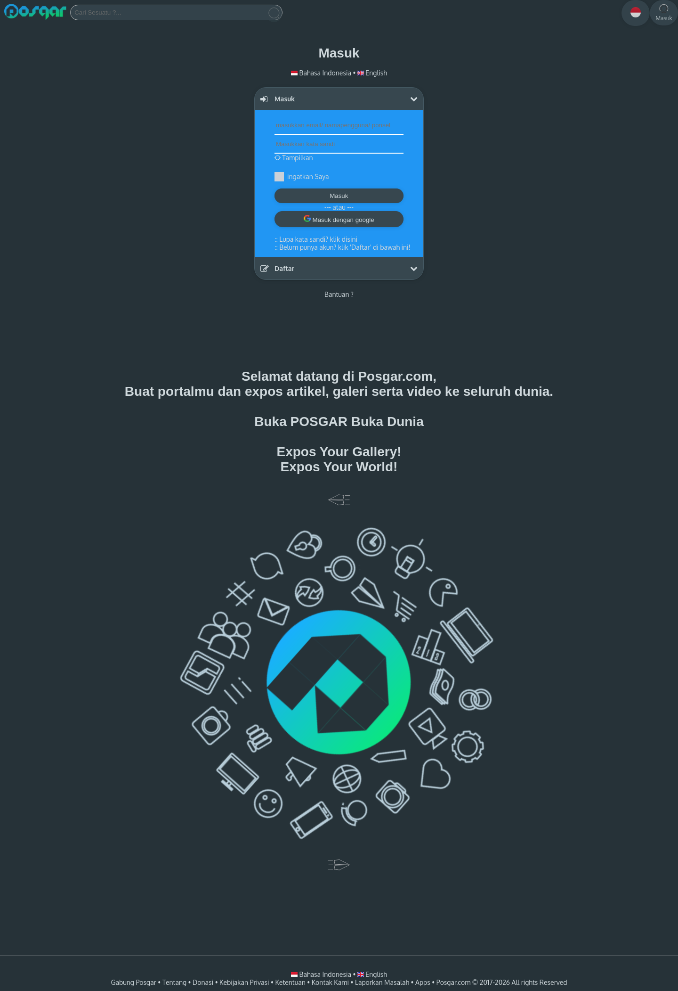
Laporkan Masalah (382, 982)
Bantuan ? (339, 294)
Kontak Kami (330, 982)
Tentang (174, 982)
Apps (422, 982)
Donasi (203, 982)
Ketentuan (290, 982)
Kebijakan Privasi (244, 982)
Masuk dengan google (339, 219)
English (372, 73)
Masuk (339, 195)
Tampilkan (293, 158)
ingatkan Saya (308, 176)
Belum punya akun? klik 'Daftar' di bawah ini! (344, 247)
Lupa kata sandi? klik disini (318, 239)
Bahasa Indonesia (322, 73)
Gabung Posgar (133, 982)
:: (315, 239)
